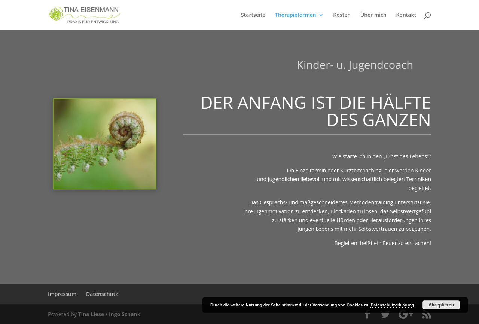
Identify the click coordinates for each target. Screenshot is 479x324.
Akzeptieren (441, 305)
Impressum (62, 293)
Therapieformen (295, 15)
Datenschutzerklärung (392, 305)
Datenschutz (102, 293)
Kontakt (406, 15)
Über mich (373, 15)
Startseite (253, 15)
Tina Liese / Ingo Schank (109, 314)
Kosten (342, 15)
